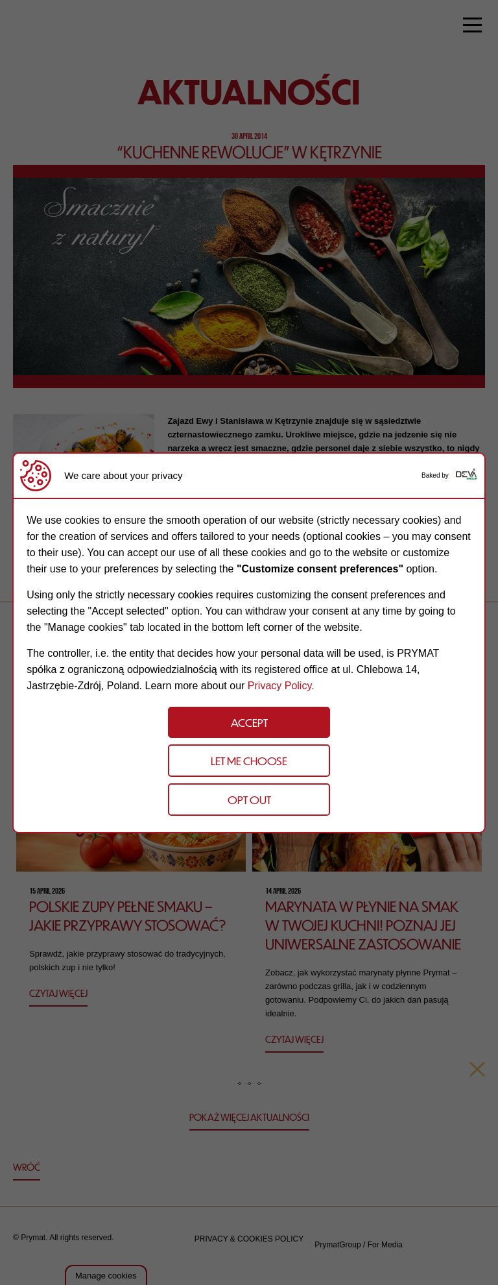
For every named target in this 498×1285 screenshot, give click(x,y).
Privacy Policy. (281, 685)
